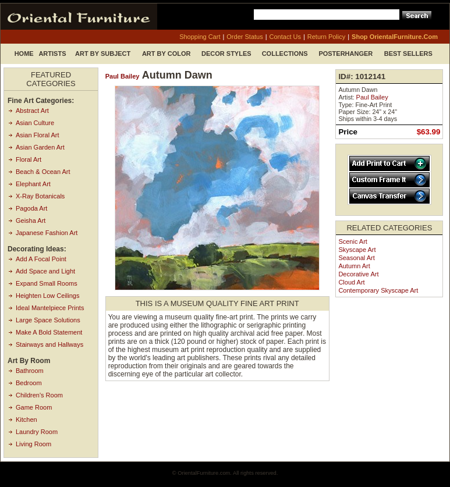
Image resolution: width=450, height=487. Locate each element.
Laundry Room (37, 431)
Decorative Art (358, 274)
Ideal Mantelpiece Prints (50, 307)
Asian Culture (35, 122)
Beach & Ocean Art (43, 171)
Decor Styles (226, 53)
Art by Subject (102, 53)
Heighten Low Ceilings (47, 295)
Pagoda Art (31, 208)
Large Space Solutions (48, 320)
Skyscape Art (356, 249)
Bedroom (29, 382)
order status (244, 36)
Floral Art (28, 159)
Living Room (33, 443)
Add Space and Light (45, 271)
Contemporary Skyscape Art (378, 290)
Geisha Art (30, 220)
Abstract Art (32, 110)
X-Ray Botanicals (40, 196)
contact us (285, 36)
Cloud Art (351, 282)
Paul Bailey (122, 76)
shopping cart (199, 36)
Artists (52, 53)
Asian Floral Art (37, 134)
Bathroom (30, 370)
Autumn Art (354, 265)
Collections (285, 53)
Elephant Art (33, 183)
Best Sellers (408, 53)
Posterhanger (345, 53)
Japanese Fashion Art (46, 232)
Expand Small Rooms (46, 283)
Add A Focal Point (41, 258)
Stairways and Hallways (49, 344)
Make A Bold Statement (49, 332)
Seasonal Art (356, 257)
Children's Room (39, 395)
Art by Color (166, 53)
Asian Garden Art (40, 147)
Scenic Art (352, 241)
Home (24, 53)
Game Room (34, 407)
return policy (326, 36)
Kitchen (26, 419)
